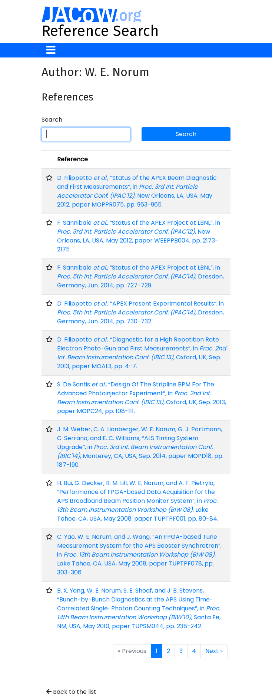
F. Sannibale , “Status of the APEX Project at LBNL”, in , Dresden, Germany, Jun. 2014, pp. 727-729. (140, 276)
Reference (72, 159)
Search (52, 119)
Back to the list (71, 692)
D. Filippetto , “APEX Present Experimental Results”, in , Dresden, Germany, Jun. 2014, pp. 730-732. (140, 312)
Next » (214, 651)
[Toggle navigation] (51, 50)
